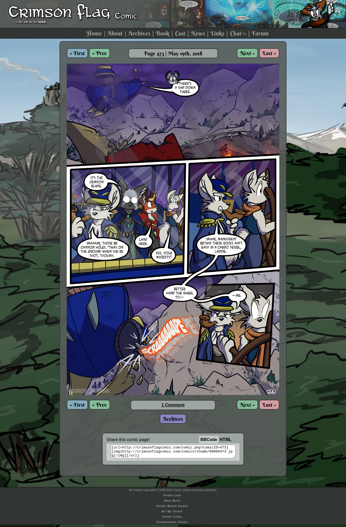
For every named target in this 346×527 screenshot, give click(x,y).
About (115, 33)
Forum (260, 33)
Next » (247, 53)
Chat (238, 33)
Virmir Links (172, 519)
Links (217, 33)
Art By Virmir (172, 513)
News (198, 33)
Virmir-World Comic (172, 508)
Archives (139, 33)
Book (162, 33)
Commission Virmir (172, 524)
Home (94, 33)
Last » (269, 53)
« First (77, 53)
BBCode (208, 439)
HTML (225, 439)
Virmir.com (172, 497)
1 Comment (172, 405)
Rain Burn (172, 503)
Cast (180, 33)
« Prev (99, 53)
